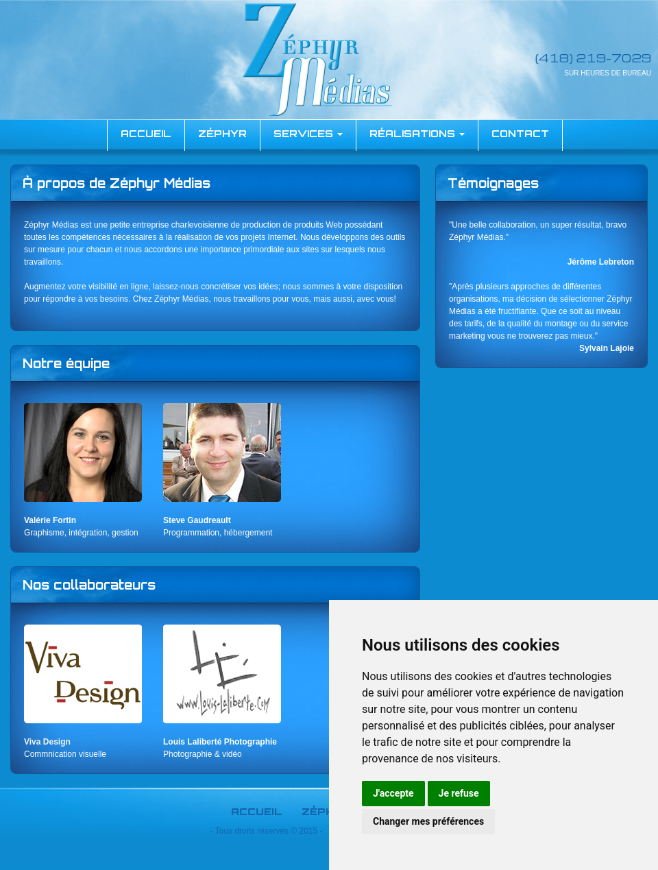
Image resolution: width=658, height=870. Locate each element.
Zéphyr (222, 133)
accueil (146, 133)
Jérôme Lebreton (601, 262)
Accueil (256, 811)
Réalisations (417, 133)
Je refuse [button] (459, 793)
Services (308, 133)
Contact (520, 133)
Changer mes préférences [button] (428, 821)
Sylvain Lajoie (606, 348)
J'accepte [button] (393, 793)
